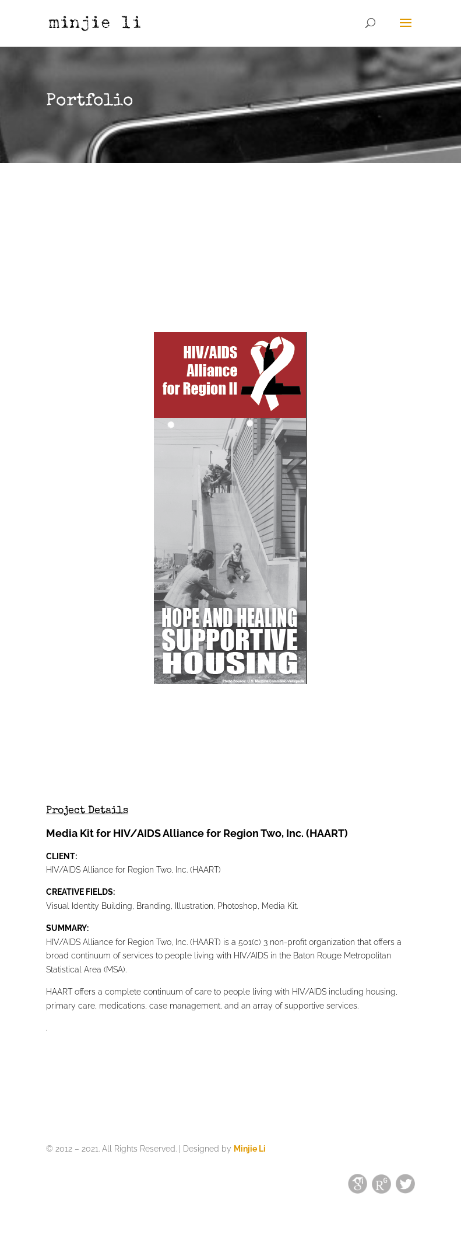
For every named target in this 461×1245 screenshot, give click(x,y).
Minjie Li (250, 1148)
